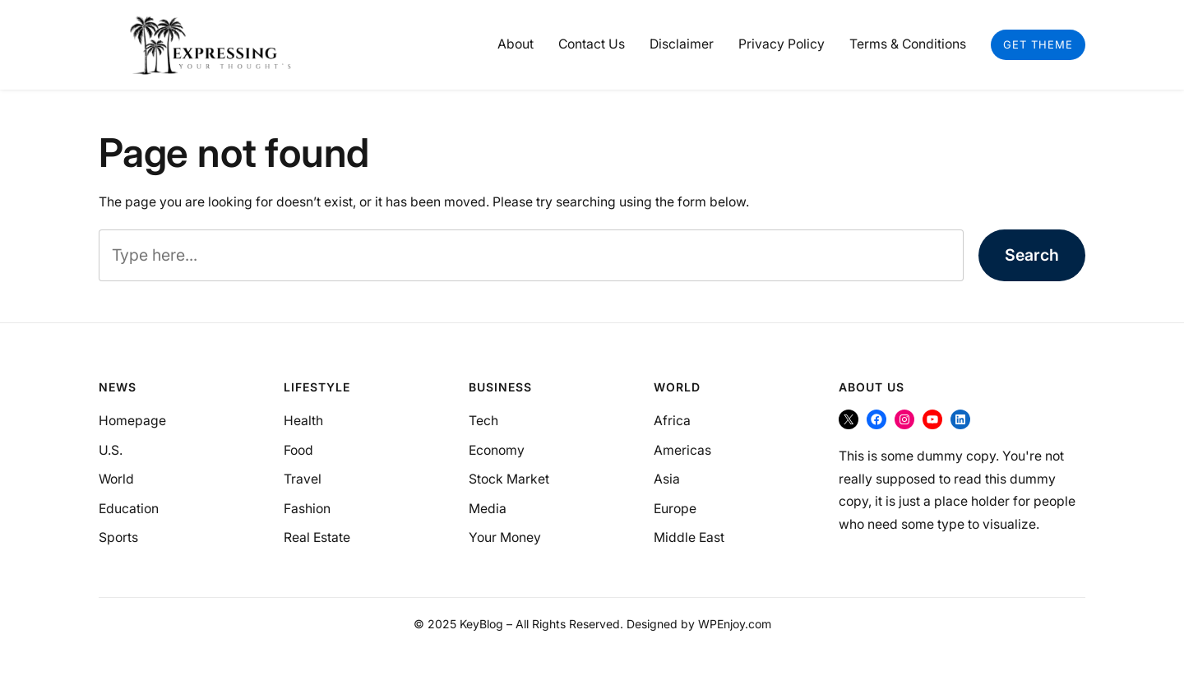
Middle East (689, 537)
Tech (483, 420)
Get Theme (1038, 44)
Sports (118, 537)
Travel (302, 479)
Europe (675, 508)
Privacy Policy (781, 44)
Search (1032, 255)
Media (487, 508)
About (515, 44)
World (116, 479)
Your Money (505, 537)
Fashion (307, 508)
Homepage (132, 420)
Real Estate (317, 537)
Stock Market (509, 479)
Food (298, 450)
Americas (682, 450)
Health (303, 420)
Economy (497, 450)
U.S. (111, 450)
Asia (667, 479)
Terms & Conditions (907, 44)
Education (129, 508)
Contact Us (591, 44)
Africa (672, 420)
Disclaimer (682, 44)
